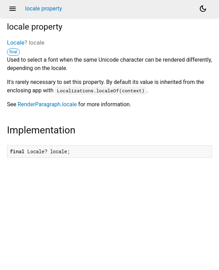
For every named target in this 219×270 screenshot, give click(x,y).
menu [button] (12, 9)
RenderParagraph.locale (47, 104)
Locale (15, 42)
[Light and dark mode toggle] (203, 8)
